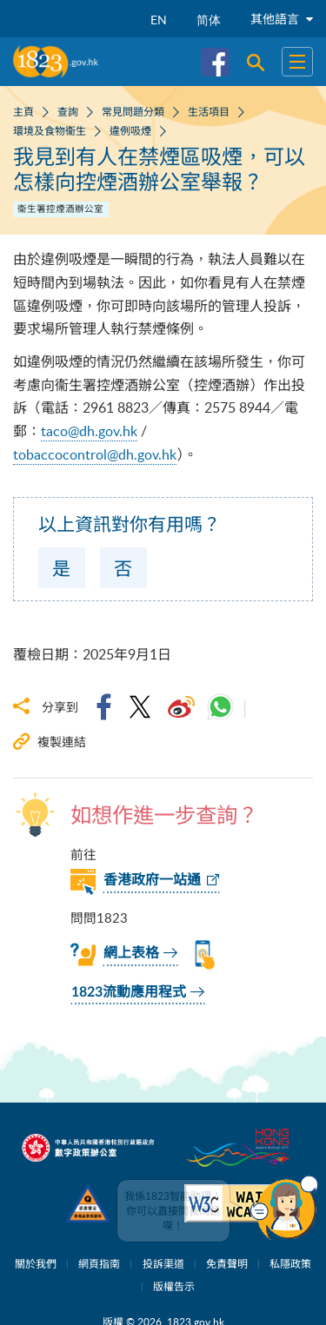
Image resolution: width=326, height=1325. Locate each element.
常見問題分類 (133, 111)
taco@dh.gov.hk (89, 431)
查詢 (67, 111)
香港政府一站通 (152, 880)
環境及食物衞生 (49, 130)
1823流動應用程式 (128, 992)
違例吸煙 (130, 130)
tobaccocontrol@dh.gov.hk (94, 454)
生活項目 (209, 111)
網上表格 (131, 953)
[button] (284, 1207)
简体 (208, 19)
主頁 (23, 111)
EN (158, 19)
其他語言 (281, 18)
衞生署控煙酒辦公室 (60, 208)
